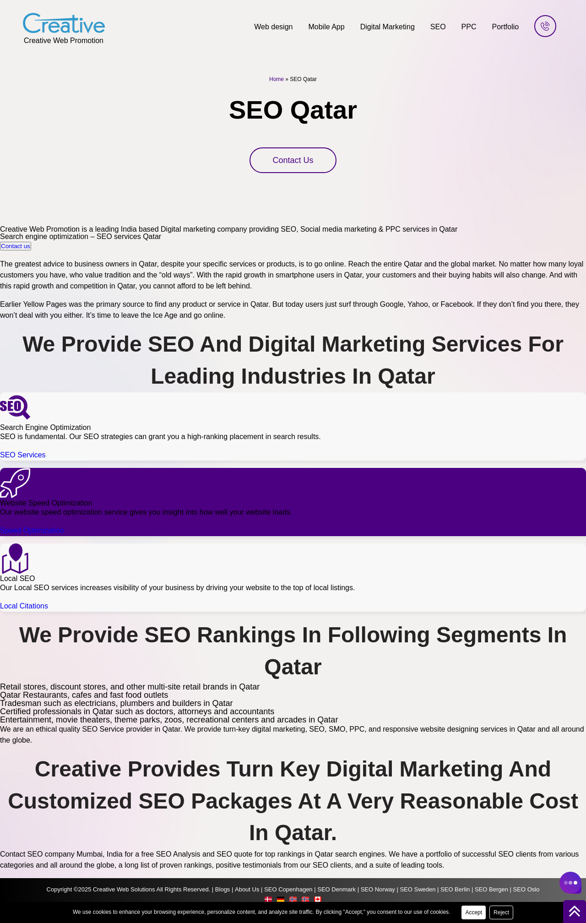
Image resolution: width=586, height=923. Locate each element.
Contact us (15, 246)
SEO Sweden (417, 889)
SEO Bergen (491, 889)
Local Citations (24, 606)
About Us (247, 889)
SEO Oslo (526, 889)
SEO (438, 27)
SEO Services (23, 455)
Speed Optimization (32, 530)
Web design (273, 27)
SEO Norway (378, 889)
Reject (501, 912)
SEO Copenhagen (288, 889)
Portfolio (505, 27)
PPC (469, 27)
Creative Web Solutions (124, 889)
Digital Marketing (387, 27)
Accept (473, 912)
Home (276, 79)
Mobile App (326, 27)
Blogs (222, 889)
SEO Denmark (336, 889)
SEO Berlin (455, 889)
